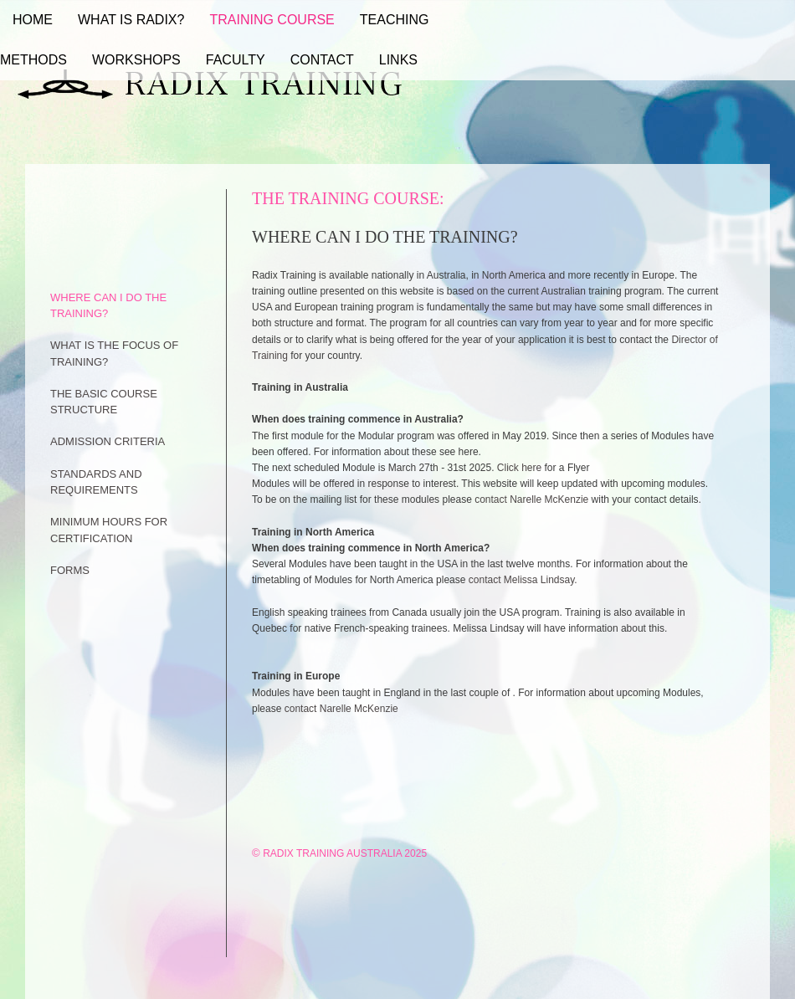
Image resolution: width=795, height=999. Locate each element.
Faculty (235, 60)
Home (33, 20)
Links (398, 60)
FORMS (70, 570)
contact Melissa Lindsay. (523, 580)
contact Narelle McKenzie (531, 499)
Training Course (271, 20)
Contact (322, 60)
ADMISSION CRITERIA (107, 441)
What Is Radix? (131, 20)
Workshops (136, 60)
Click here (521, 468)
